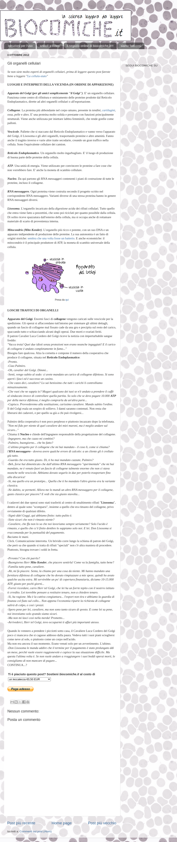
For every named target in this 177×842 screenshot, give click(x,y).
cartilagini (108, 110)
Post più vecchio (102, 823)
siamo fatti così (131, 45)
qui (67, 299)
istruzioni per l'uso (20, 45)
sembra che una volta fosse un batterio (51, 238)
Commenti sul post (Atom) (36, 831)
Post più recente (21, 823)
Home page (62, 823)
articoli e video (49, 45)
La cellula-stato (37, 76)
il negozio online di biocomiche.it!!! (90, 45)
